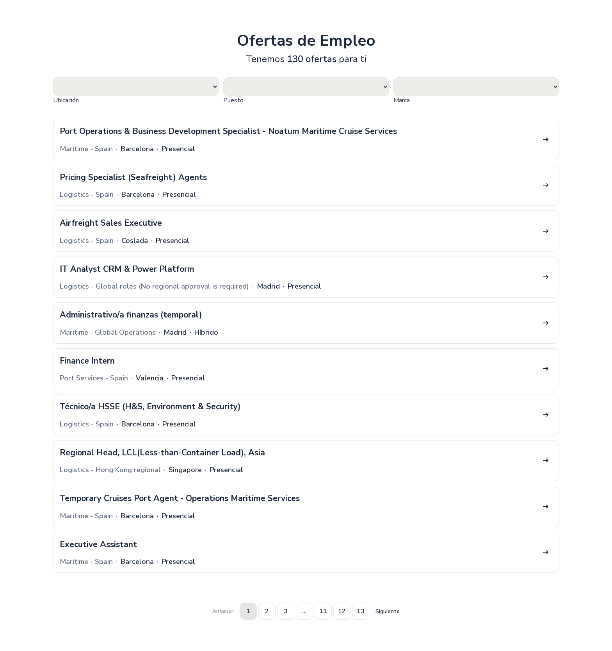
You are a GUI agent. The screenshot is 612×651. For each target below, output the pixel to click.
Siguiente (387, 611)
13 (361, 611)
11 (323, 611)
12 (342, 611)
